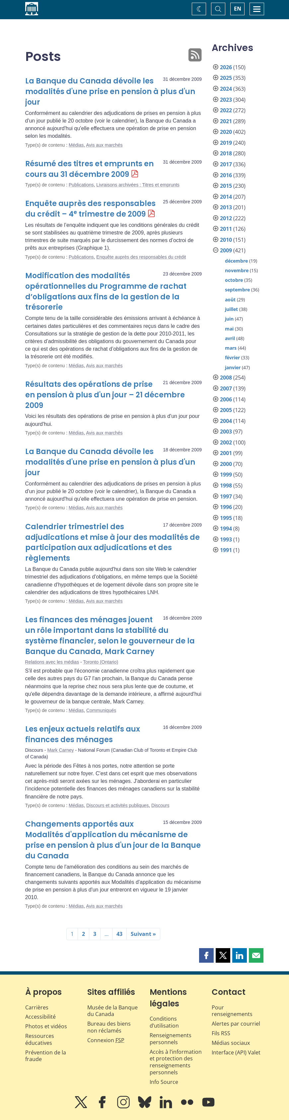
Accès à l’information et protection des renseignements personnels (176, 1062)
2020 (226, 131)
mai (229, 329)
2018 (226, 153)
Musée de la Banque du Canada (112, 1011)
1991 (226, 550)
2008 (226, 377)
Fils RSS (221, 1033)
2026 (226, 67)
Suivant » (143, 934)
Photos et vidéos (46, 1026)
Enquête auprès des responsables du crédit (141, 257)
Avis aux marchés (104, 145)
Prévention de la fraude (45, 1056)
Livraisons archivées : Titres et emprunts (138, 184)
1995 (226, 518)
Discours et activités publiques (117, 805)
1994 (226, 528)
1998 (226, 485)
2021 (226, 121)
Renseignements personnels (170, 1039)
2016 (226, 175)
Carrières (36, 1007)
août (230, 299)
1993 (226, 539)
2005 (226, 410)
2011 (226, 228)
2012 (226, 218)
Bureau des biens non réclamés (109, 1027)
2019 (226, 142)
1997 (226, 496)
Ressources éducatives (39, 1039)
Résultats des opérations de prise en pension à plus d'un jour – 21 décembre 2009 (105, 395)
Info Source (164, 1082)
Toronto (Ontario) (100, 662)
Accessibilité (40, 1016)
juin (229, 319)
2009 (226, 250)
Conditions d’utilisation (164, 1022)
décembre (236, 261)
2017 (226, 164)
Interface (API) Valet (236, 1052)
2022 (226, 110)
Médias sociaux (231, 1042)
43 (119, 934)
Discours (160, 805)
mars (231, 348)
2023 (226, 99)
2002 (226, 442)
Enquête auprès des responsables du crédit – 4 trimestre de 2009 (90, 208)
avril (230, 338)
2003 (226, 431)
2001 (226, 453)
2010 (226, 239)
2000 (226, 464)
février (232, 357)
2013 (226, 207)
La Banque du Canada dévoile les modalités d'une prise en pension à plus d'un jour (110, 91)
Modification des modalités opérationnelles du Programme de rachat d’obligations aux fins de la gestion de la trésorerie (105, 292)
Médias (76, 145)
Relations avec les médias (52, 662)
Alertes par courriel (236, 1023)
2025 (226, 77)
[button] (206, 955)
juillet (231, 309)
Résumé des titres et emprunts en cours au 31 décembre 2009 (89, 169)
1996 (226, 507)
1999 (226, 474)
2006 (226, 399)
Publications (81, 184)
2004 (226, 421)
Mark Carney (60, 750)
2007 (226, 388)
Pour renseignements (232, 1011)
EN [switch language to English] (237, 8)
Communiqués (101, 710)
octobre (234, 280)
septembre (237, 289)
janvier (233, 367)
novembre (237, 270)
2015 (226, 185)
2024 (226, 88)
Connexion (105, 1040)
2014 (226, 196)
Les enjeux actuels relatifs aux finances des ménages (82, 734)
